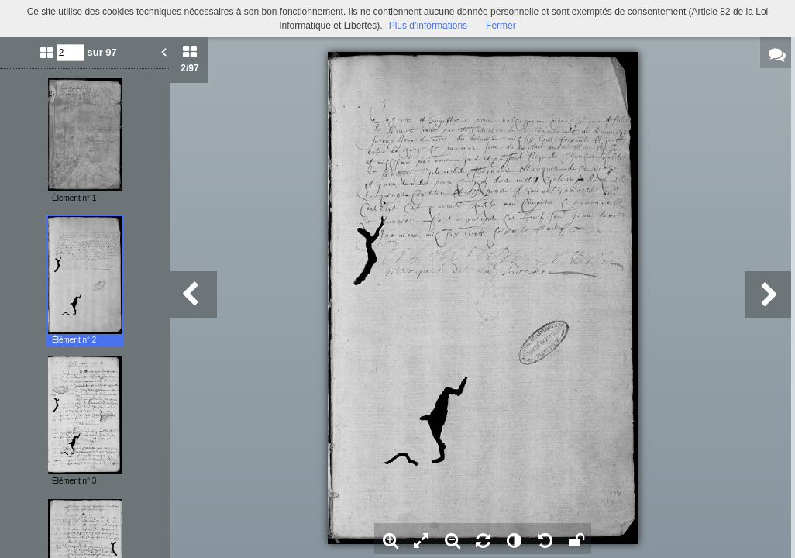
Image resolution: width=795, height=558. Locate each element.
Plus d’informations (428, 25)
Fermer (501, 25)
